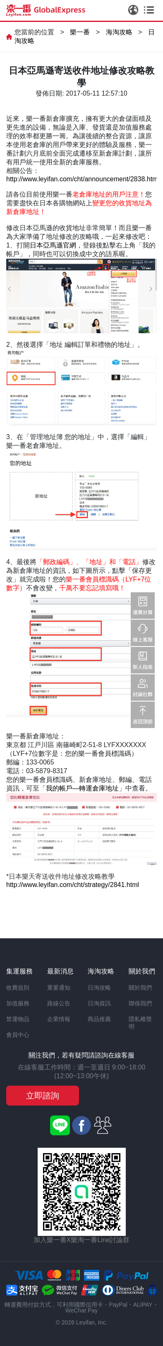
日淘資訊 (99, 1003)
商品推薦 (99, 1019)
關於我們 (140, 987)
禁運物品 (17, 1019)
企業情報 (58, 1019)
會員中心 (17, 1034)
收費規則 (17, 987)
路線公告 (58, 1003)
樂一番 (80, 32)
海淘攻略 (119, 32)
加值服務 (17, 1003)
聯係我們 (140, 1003)
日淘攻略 (99, 987)
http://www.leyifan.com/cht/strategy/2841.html (72, 884)
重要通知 (58, 987)
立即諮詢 (42, 1095)
